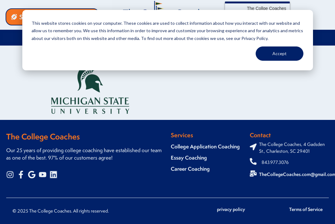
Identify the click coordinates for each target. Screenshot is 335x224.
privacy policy (231, 209)
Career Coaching (190, 168)
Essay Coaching (189, 157)
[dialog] (167, 40)
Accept (279, 53)
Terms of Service (306, 209)
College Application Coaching (205, 146)
